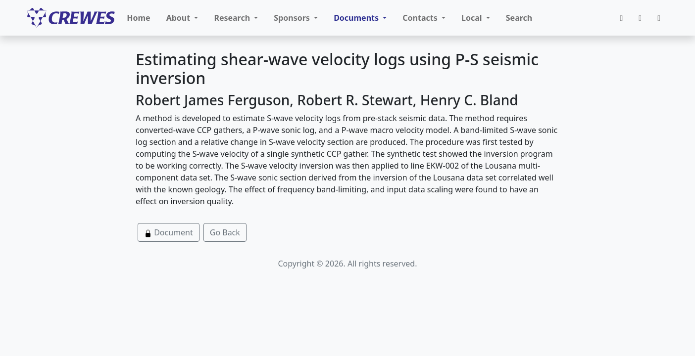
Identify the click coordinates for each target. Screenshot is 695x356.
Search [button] (519, 17)
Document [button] (168, 232)
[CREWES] (71, 18)
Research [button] (233, 17)
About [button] (179, 17)
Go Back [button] (225, 232)
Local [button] (472, 17)
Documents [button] (357, 17)
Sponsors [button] (293, 17)
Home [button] (138, 17)
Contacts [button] (421, 17)
